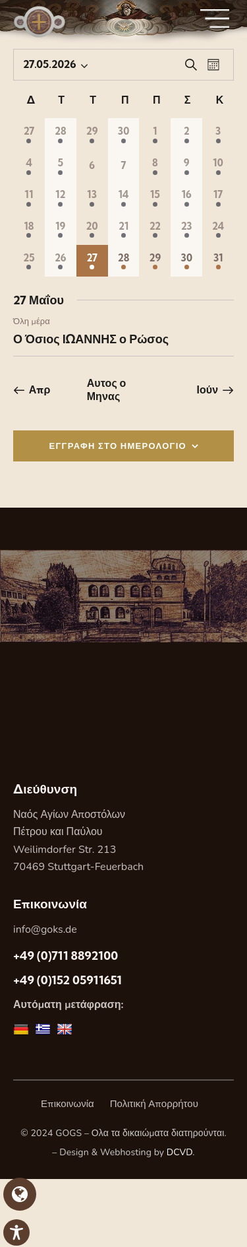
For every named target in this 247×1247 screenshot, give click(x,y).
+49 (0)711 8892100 (65, 955)
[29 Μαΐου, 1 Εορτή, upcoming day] (155, 261)
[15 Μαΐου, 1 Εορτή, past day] (155, 197)
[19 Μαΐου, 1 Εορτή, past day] (60, 229)
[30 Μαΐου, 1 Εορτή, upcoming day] (186, 261)
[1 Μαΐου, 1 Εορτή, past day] (155, 134)
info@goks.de (45, 929)
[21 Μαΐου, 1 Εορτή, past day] (124, 229)
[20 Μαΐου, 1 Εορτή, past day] (92, 229)
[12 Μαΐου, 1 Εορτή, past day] (60, 197)
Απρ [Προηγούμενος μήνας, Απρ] (40, 389)
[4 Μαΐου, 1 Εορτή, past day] (29, 166)
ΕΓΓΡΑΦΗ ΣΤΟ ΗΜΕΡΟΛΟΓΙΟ (118, 445)
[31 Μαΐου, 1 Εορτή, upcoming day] (218, 261)
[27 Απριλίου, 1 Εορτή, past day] (29, 134)
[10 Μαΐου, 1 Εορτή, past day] (218, 166)
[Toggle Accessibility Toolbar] (16, 1232)
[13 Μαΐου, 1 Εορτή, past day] (92, 197)
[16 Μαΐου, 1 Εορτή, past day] (186, 197)
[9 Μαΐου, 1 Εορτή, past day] (186, 166)
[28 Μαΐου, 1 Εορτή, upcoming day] (124, 261)
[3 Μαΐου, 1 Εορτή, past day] (218, 134)
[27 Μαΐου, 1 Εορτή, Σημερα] (92, 261)
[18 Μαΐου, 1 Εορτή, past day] (29, 229)
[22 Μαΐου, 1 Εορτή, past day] (155, 229)
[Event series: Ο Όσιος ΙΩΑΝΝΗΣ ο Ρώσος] (56, 321)
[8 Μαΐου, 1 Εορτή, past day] (155, 166)
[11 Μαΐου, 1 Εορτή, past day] (29, 197)
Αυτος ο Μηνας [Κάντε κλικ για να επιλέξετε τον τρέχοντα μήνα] (106, 389)
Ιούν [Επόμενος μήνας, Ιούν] (207, 389)
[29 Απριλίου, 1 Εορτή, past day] (92, 134)
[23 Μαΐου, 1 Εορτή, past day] (186, 229)
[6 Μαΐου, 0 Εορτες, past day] (92, 166)
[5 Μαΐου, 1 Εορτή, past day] (60, 166)
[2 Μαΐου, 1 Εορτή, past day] (186, 134)
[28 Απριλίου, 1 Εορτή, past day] (60, 134)
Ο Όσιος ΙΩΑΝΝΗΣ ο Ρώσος (91, 339)
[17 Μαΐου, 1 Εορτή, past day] (218, 197)
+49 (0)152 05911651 (67, 980)
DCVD (180, 1152)
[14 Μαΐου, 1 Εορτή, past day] (124, 197)
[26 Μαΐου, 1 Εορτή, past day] (60, 261)
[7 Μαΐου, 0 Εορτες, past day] (124, 166)
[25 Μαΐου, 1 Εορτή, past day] (29, 261)
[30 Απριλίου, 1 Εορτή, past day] (124, 134)
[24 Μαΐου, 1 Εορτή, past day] (218, 229)
